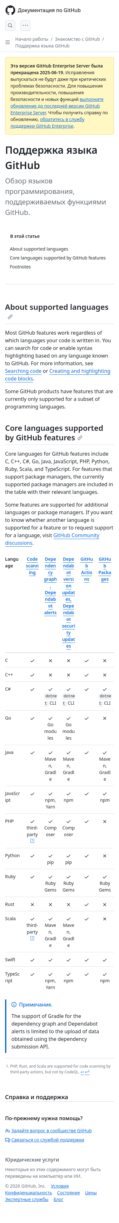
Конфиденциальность (28, 1193)
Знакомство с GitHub (77, 39)
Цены (91, 1193)
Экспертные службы (27, 1199)
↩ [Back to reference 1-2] (87, 1072)
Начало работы (31, 39)
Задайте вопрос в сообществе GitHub (48, 1130)
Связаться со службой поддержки (44, 1140)
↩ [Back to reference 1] (82, 1072)
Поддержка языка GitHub (42, 46)
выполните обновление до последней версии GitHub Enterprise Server (56, 106)
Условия (60, 1186)
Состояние (68, 1193)
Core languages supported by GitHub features (54, 433)
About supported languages (57, 310)
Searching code (23, 370)
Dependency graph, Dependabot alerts (50, 585)
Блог (58, 1199)
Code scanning (32, 565)
